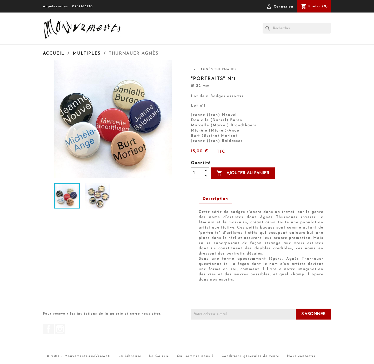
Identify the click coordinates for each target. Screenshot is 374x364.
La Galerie (159, 356)
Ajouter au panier (242, 173)
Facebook (48, 329)
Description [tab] (215, 199)
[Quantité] (197, 173)
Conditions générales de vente (250, 356)
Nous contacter (301, 356)
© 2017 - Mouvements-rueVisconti (79, 356)
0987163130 (82, 6)
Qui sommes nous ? (195, 356)
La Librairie (129, 356)
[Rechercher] (297, 28)
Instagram (60, 329)
